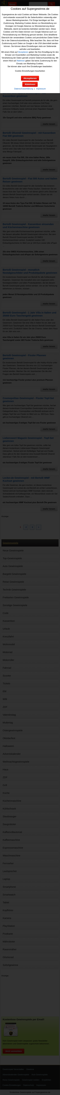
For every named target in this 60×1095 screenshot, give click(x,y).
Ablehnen (21, 61)
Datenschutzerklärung (23, 89)
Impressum (41, 89)
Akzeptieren (23, 52)
